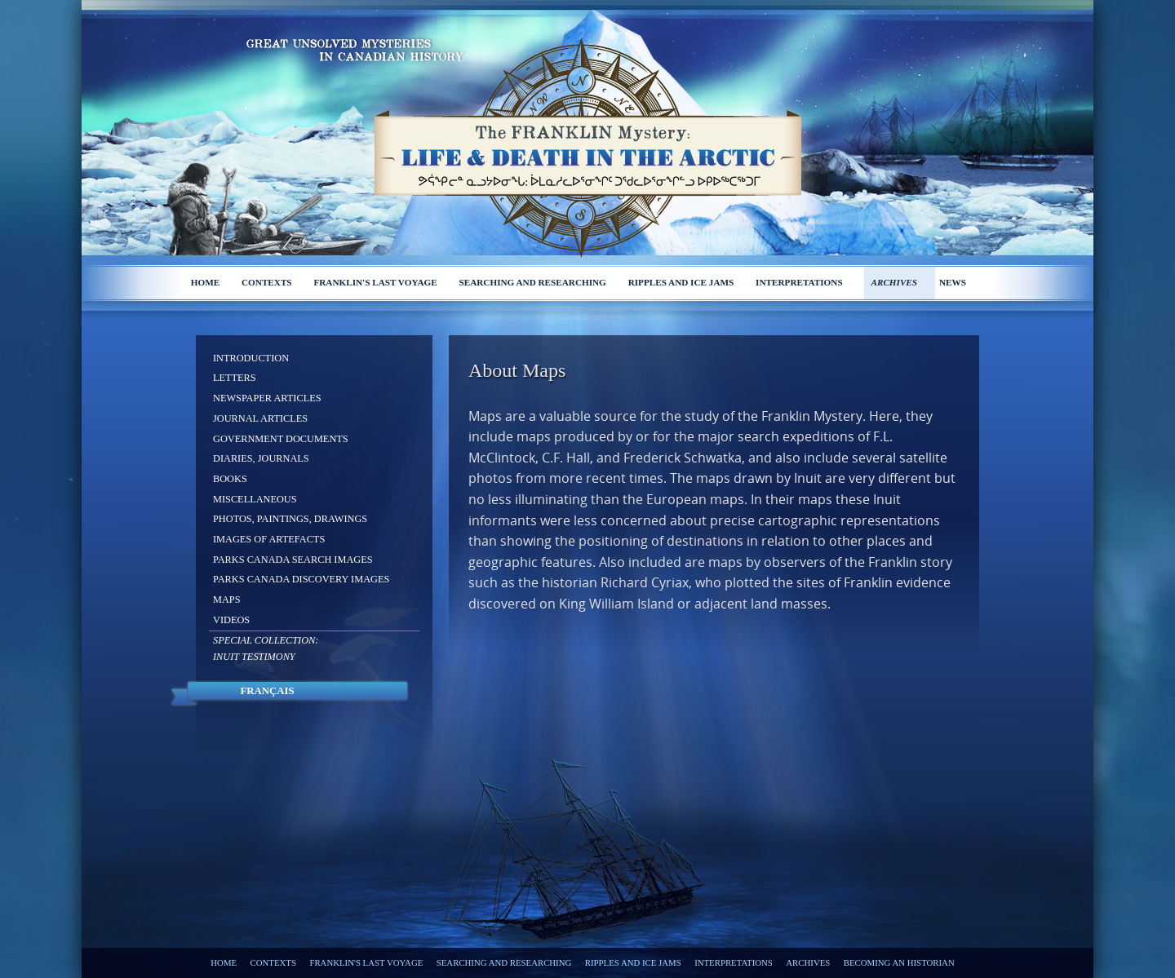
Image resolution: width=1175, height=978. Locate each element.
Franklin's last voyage (375, 282)
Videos (231, 620)
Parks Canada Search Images (293, 559)
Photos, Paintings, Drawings (290, 518)
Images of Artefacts (269, 539)
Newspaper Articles (267, 398)
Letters (234, 377)
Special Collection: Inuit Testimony (265, 648)
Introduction (251, 358)
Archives (894, 282)
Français (267, 691)
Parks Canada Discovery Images (301, 579)
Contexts (267, 282)
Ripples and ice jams (681, 282)
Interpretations (799, 282)
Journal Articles (260, 418)
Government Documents (280, 439)
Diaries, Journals (261, 458)
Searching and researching (532, 282)
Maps (227, 599)
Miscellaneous (255, 499)
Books (230, 479)
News (952, 282)
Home (205, 282)
